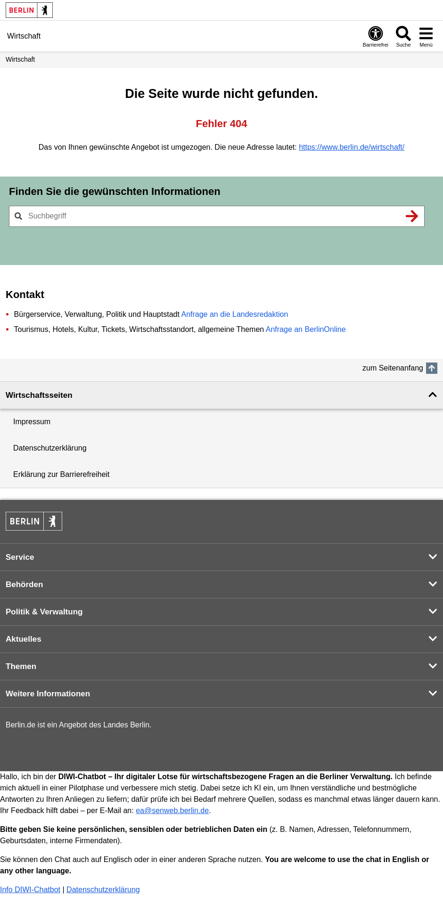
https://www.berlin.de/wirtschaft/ (351, 147)
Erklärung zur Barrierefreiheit (61, 474)
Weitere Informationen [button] (48, 693)
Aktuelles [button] (23, 639)
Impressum (31, 422)
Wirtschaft (20, 59)
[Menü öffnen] (426, 36)
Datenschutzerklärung (50, 448)
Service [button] (20, 557)
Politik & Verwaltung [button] (44, 611)
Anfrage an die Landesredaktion (234, 314)
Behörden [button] (24, 584)
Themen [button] (21, 666)
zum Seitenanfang (392, 368)
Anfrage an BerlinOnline (306, 329)
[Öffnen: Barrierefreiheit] (375, 36)
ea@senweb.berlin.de (172, 810)
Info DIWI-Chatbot (30, 890)
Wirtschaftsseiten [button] (39, 395)
